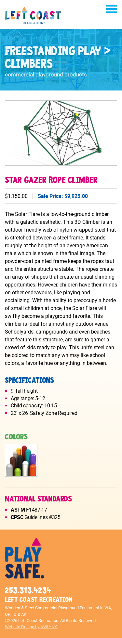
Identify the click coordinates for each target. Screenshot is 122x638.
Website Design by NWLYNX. (31, 626)
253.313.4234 (28, 590)
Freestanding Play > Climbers (57, 57)
